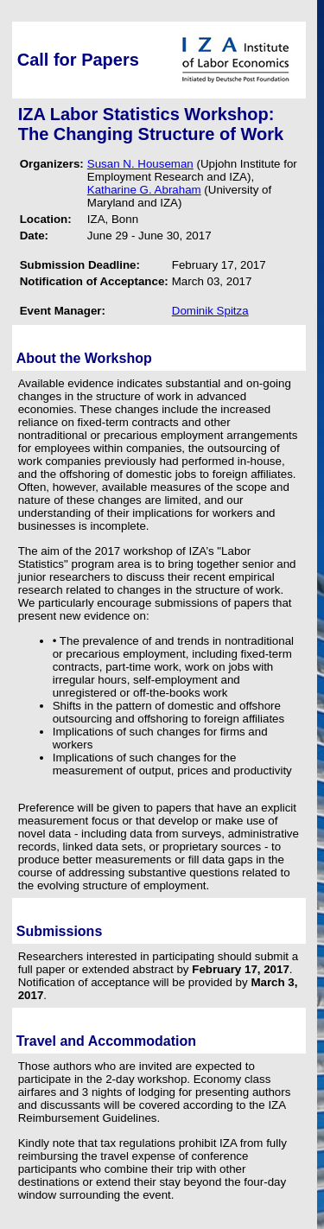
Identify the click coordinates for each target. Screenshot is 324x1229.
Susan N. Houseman (140, 163)
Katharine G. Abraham (144, 189)
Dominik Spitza (210, 310)
